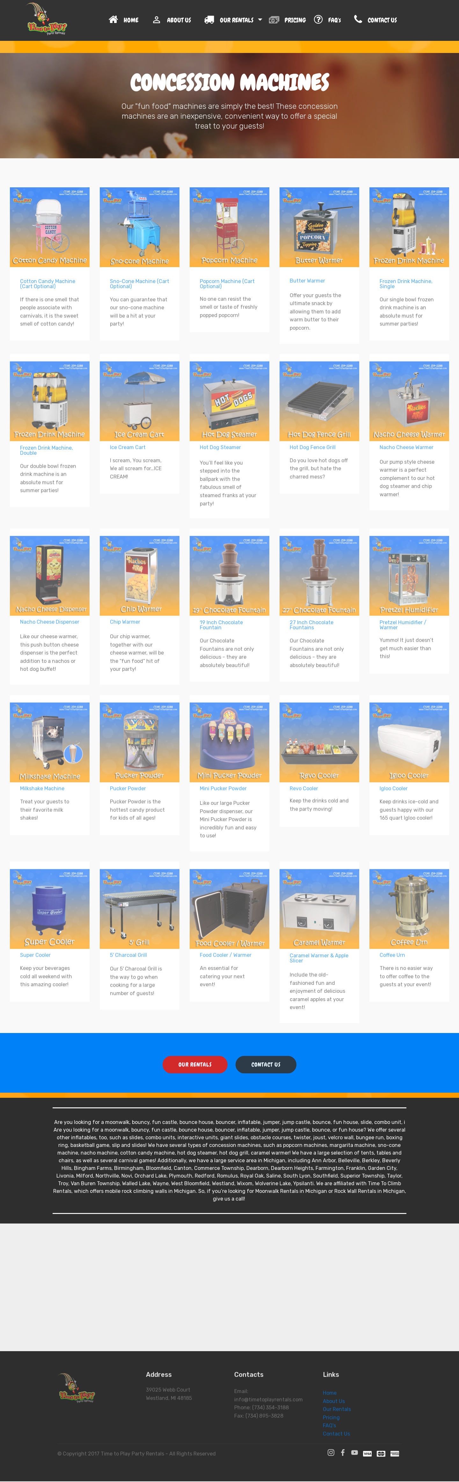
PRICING (288, 22)
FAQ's (330, 23)
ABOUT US (174, 23)
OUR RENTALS (230, 23)
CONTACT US (392, 23)
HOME (126, 23)
